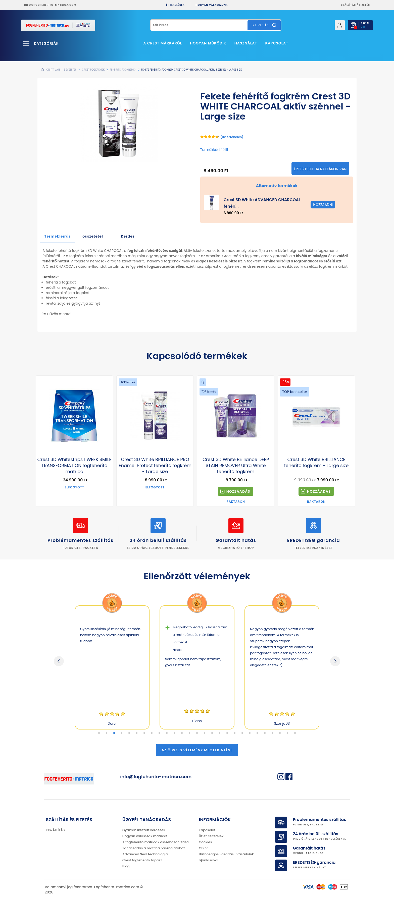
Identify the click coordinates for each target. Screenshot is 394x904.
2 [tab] (106, 733)
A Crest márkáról (162, 43)
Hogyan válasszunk (212, 5)
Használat (245, 43)
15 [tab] (204, 733)
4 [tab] (121, 733)
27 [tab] (295, 733)
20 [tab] (242, 733)
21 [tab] (249, 733)
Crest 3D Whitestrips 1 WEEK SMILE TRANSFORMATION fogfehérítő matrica (74, 466)
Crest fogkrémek (93, 70)
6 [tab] (136, 733)
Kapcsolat (276, 43)
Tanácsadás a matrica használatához (153, 848)
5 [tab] (129, 733)
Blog (126, 866)
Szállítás (348, 5)
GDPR (203, 848)
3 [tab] (114, 733)
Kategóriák (46, 43)
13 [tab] (189, 733)
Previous (59, 661)
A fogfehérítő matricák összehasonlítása (155, 842)
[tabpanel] (112, 667)
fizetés (364, 5)
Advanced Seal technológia (145, 854)
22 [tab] (257, 733)
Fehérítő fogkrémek (123, 70)
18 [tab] (227, 733)
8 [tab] (151, 733)
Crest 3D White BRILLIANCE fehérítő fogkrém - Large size (316, 463)
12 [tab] (181, 733)
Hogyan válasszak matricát (144, 836)
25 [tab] (279, 733)
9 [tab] (159, 733)
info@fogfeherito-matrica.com (50, 5)
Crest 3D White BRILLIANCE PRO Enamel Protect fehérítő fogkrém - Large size (155, 466)
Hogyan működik (208, 43)
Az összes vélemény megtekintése (197, 750)
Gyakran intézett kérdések (143, 830)
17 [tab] (219, 733)
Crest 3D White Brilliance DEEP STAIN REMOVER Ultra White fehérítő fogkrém (236, 466)
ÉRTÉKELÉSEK (175, 5)
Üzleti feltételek (211, 836)
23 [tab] (264, 733)
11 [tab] (174, 733)
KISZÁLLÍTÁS (55, 830)
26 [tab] (287, 733)
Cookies (205, 842)
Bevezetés (70, 70)
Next (335, 661)
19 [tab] (234, 733)
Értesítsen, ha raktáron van (320, 169)
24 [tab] (272, 733)
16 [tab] (212, 733)
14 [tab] (197, 733)
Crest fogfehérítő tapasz (142, 860)
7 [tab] (144, 733)
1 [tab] (99, 733)
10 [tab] (166, 733)
